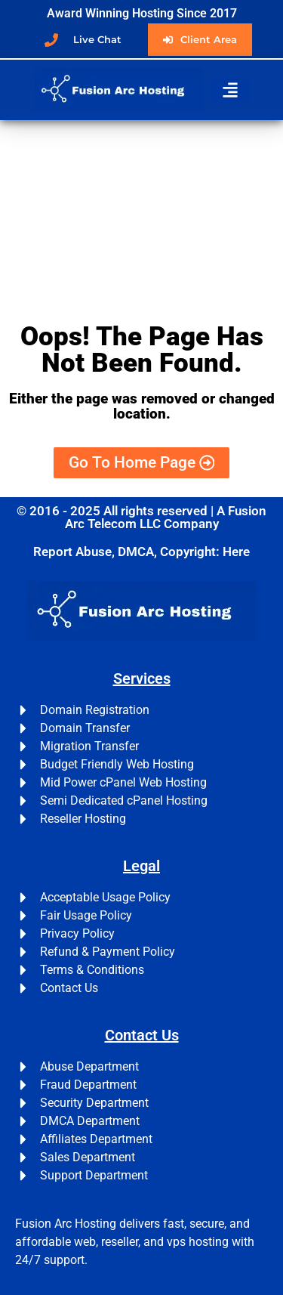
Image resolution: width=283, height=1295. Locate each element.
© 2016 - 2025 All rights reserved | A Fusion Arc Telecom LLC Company (141, 517)
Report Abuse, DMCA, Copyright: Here (141, 551)
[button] (230, 90)
